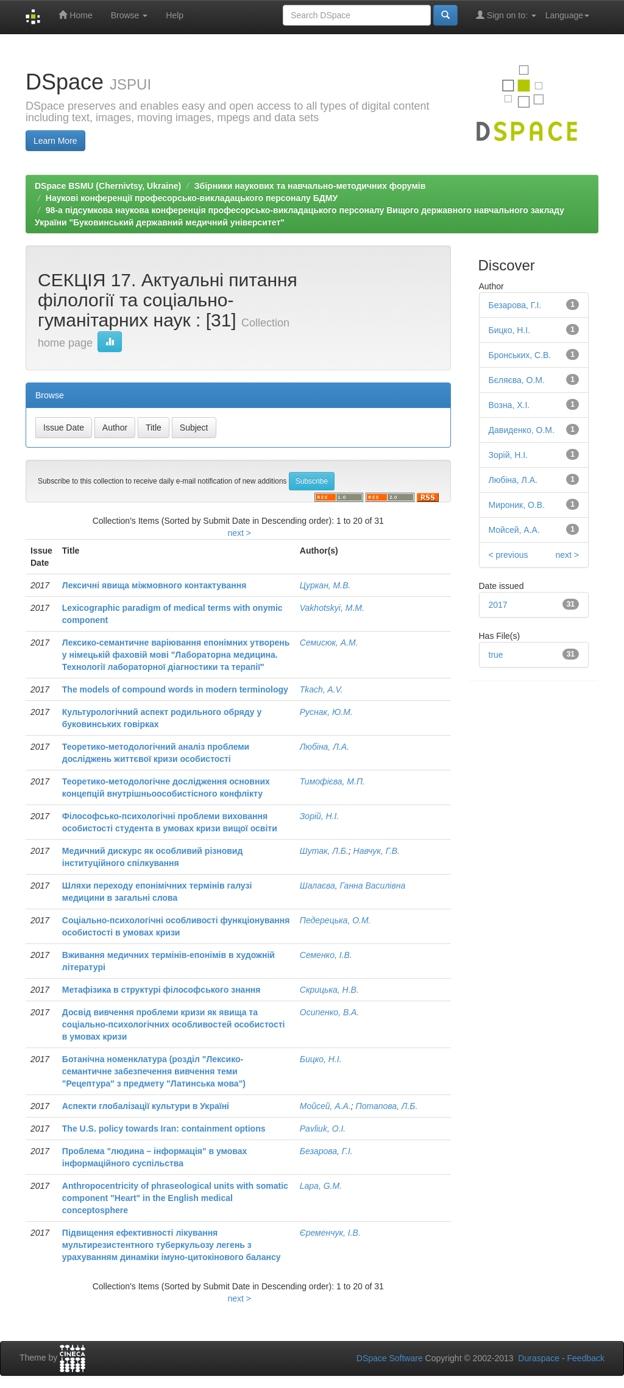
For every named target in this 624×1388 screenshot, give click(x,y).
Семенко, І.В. (326, 955)
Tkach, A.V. (321, 689)
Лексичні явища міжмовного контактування (154, 585)
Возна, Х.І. (509, 405)
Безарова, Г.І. (326, 1151)
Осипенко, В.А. (330, 1012)
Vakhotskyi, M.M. (332, 608)
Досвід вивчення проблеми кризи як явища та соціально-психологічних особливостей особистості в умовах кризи (173, 1024)
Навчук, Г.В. (376, 851)
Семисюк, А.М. (329, 642)
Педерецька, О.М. (335, 920)
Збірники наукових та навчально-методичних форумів (309, 186)
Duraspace (538, 1358)
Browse (129, 15)
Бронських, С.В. (520, 355)
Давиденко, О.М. (522, 430)
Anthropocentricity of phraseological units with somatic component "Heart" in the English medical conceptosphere (175, 1198)
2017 (498, 605)
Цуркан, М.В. (325, 585)
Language (567, 15)
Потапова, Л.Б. (387, 1106)
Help (174, 15)
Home (75, 15)
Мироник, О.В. (517, 505)
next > (239, 533)
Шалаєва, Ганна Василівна (352, 885)
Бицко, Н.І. (321, 1059)
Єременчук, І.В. (330, 1233)
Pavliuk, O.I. (323, 1128)
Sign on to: (506, 15)
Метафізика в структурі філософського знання (161, 990)
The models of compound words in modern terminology (175, 689)
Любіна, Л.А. (324, 747)
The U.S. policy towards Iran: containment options (164, 1128)
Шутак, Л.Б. (324, 851)
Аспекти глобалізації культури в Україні (145, 1106)
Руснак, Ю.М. (326, 712)
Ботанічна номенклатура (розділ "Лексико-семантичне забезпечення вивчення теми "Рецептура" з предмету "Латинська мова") (154, 1071)
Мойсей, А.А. (325, 1106)
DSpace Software (389, 1358)
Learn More (55, 141)
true (496, 655)
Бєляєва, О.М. (517, 380)
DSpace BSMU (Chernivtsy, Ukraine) (108, 186)
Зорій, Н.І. (319, 816)
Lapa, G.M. (321, 1186)
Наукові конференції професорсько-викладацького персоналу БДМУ (192, 198)
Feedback (585, 1358)
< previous (508, 555)
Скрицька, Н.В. (329, 990)
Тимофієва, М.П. (332, 781)
